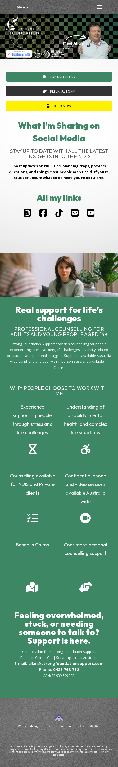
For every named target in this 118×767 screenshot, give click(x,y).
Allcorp (85, 726)
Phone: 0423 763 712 (59, 669)
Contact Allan (59, 76)
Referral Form (58, 91)
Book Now (59, 105)
